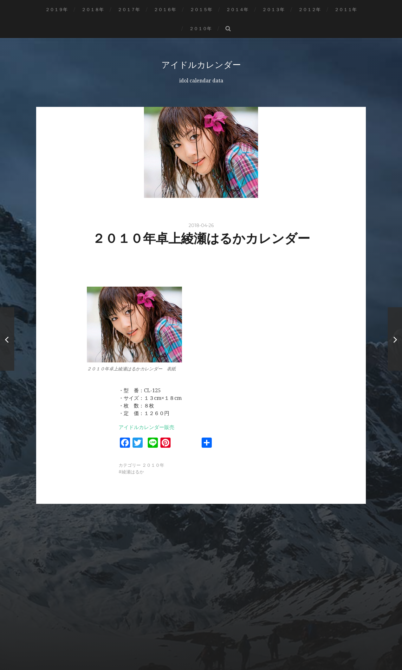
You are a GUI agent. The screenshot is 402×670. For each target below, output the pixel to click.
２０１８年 (92, 9)
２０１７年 (129, 9)
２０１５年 (201, 9)
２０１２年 (309, 9)
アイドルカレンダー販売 (146, 427)
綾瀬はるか (133, 471)
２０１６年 (165, 9)
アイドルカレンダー (201, 64)
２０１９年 (56, 9)
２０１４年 (237, 9)
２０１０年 (200, 28)
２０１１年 (345, 9)
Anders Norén (214, 648)
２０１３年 (273, 9)
